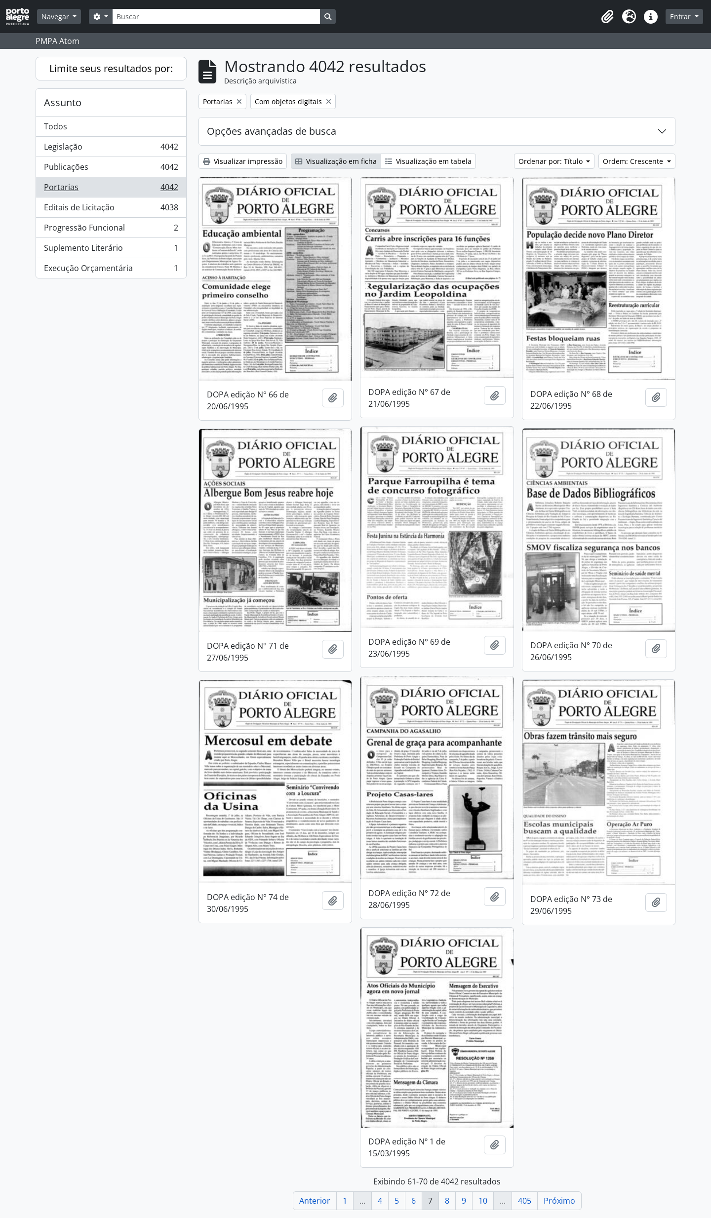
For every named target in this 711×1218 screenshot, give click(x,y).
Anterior (314, 1200)
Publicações (110, 169)
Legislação (110, 149)
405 (524, 1200)
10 (482, 1200)
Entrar (681, 16)
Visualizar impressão (242, 161)
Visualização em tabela (428, 161)
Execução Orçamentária (110, 270)
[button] (607, 17)
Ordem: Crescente (634, 161)
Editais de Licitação (110, 209)
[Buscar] (216, 16)
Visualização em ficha (336, 161)
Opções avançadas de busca (271, 131)
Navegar (56, 16)
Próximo (559, 1200)
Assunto (62, 102)
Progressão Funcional (110, 230)
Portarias (110, 189)
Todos (55, 126)
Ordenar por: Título (551, 161)
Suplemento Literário (110, 250)
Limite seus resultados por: (111, 68)
